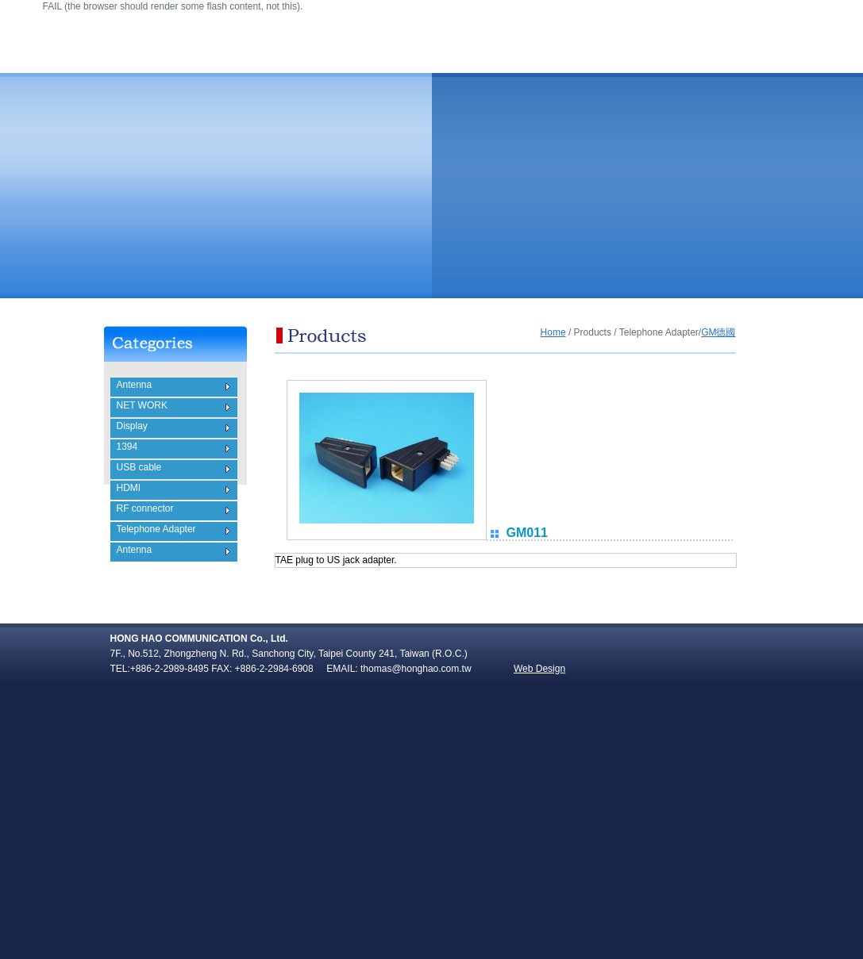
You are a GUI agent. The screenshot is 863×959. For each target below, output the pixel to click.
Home (553, 332)
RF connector (145, 508)
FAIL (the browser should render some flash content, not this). (173, 6)
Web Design (539, 668)
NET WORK (142, 405)
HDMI (129, 487)
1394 (127, 446)
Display (132, 426)
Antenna (134, 384)
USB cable (139, 467)
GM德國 (718, 332)
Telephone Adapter (156, 529)
